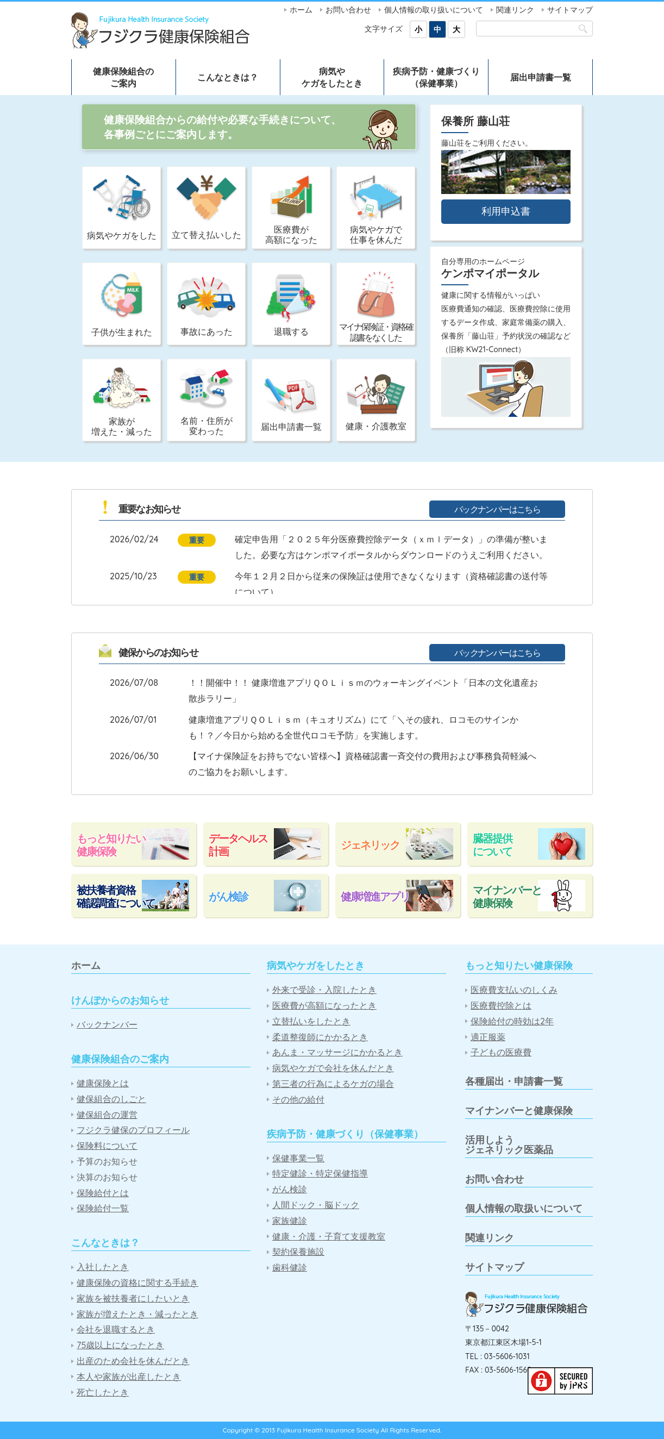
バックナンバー (107, 1024)
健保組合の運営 (107, 1115)
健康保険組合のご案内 (123, 77)
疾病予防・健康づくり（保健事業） (436, 77)
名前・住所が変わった (206, 401)
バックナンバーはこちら (497, 509)
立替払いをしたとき (311, 1021)
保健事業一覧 (298, 1158)
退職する (291, 305)
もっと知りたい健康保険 (111, 844)
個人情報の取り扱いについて (433, 10)
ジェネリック (370, 845)
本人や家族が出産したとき (129, 1377)
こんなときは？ (227, 77)
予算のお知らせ (107, 1161)
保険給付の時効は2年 (512, 1021)
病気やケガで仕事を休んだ (376, 210)
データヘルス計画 (238, 844)
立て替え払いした (206, 207)
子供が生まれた (121, 304)
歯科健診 (289, 1267)
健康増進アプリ (375, 896)
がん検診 (228, 896)
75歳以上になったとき (120, 1345)
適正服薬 (488, 1037)
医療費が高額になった (291, 210)
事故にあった (206, 307)
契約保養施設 (298, 1252)
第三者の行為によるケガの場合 (333, 1084)
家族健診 (289, 1221)
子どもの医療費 (501, 1052)
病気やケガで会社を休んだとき (333, 1068)
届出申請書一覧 (540, 77)
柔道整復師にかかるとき (320, 1037)
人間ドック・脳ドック (315, 1205)
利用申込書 (505, 211)
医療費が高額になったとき (324, 1005)
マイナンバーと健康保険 (507, 896)
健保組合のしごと (111, 1099)
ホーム (301, 10)
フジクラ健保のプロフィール (133, 1130)
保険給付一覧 (103, 1208)
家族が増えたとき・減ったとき (137, 1314)
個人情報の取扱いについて (523, 1208)
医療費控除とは (501, 1005)
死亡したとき (103, 1392)
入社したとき (103, 1267)
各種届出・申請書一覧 (514, 1081)
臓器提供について (492, 844)
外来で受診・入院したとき (324, 990)
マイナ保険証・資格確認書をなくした (376, 306)
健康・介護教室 (376, 402)
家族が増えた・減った (121, 402)
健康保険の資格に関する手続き (137, 1283)
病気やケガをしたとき (332, 77)
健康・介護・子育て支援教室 (328, 1236)
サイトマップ (570, 10)
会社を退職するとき (116, 1329)
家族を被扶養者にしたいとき (133, 1298)
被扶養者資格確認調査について (116, 896)
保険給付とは (103, 1193)
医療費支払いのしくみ (514, 990)
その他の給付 (298, 1099)
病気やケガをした (121, 208)
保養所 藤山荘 (475, 121)
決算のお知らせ (107, 1177)
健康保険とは (103, 1083)
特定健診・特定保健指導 (320, 1173)
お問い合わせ (348, 10)
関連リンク (515, 10)
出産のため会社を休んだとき (133, 1361)
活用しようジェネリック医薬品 (509, 1145)
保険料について (107, 1146)
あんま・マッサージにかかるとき (337, 1052)
